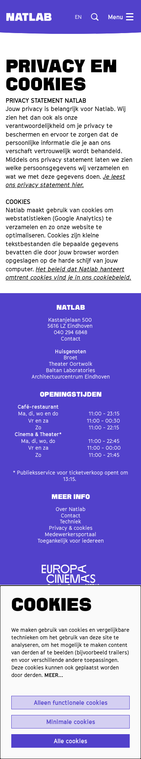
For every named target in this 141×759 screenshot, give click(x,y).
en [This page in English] (78, 17)
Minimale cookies (70, 722)
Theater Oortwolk (70, 363)
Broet (70, 357)
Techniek (70, 521)
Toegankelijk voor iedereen (71, 540)
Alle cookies (70, 741)
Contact (70, 338)
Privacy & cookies (70, 528)
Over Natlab (70, 509)
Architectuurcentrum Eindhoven (71, 376)
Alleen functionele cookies (71, 702)
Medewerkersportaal (70, 534)
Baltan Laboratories (70, 370)
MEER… (53, 675)
